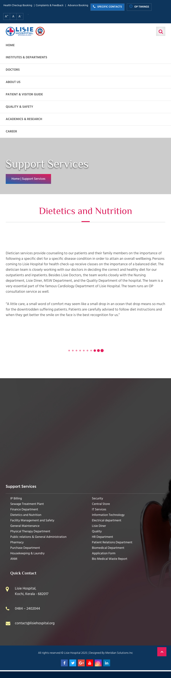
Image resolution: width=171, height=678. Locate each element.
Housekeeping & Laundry (27, 553)
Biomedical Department (108, 548)
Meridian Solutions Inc (119, 652)
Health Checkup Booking (17, 5)
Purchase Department (25, 548)
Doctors (13, 69)
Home (10, 45)
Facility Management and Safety (32, 520)
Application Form (104, 553)
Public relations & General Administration (38, 537)
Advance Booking (78, 5)
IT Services (99, 509)
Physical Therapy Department (30, 531)
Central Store (101, 504)
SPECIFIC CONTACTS (107, 7)
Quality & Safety (19, 107)
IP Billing (16, 498)
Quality (97, 531)
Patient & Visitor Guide (24, 94)
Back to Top (161, 651)
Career (11, 131)
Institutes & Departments (26, 57)
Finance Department (24, 509)
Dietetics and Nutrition (25, 515)
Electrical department (106, 520)
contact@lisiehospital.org (34, 623)
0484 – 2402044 (27, 609)
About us (13, 82)
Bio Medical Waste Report (110, 559)
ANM (13, 559)
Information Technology (108, 515)
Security (97, 498)
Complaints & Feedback (49, 5)
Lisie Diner (99, 526)
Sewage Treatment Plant (27, 504)
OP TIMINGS (139, 6)
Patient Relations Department (112, 542)
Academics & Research (24, 119)
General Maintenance (25, 526)
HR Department (102, 537)
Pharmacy (17, 542)
